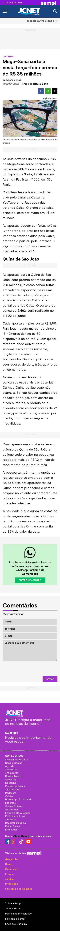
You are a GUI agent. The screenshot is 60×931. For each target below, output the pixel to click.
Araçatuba (11, 859)
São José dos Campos (18, 888)
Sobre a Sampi (13, 903)
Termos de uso (13, 908)
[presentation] (33, 668)
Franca (9, 874)
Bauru (8, 864)
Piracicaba (11, 883)
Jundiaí (9, 878)
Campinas (11, 869)
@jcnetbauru (21, 836)
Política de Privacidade (18, 913)
